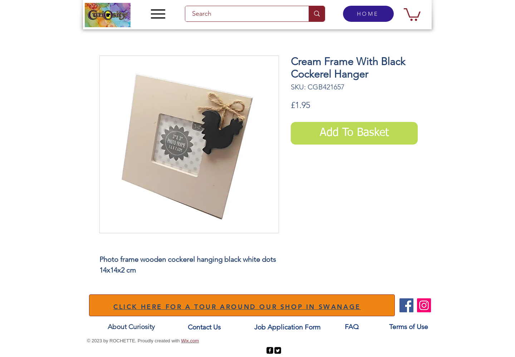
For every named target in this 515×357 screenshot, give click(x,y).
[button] (412, 14)
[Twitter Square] (277, 350)
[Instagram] (424, 305)
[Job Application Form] (287, 327)
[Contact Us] (204, 327)
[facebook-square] (269, 350)
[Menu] (158, 14)
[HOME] (368, 14)
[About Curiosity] (131, 327)
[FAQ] (351, 327)
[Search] (243, 13)
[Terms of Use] (408, 327)
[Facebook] (406, 305)
